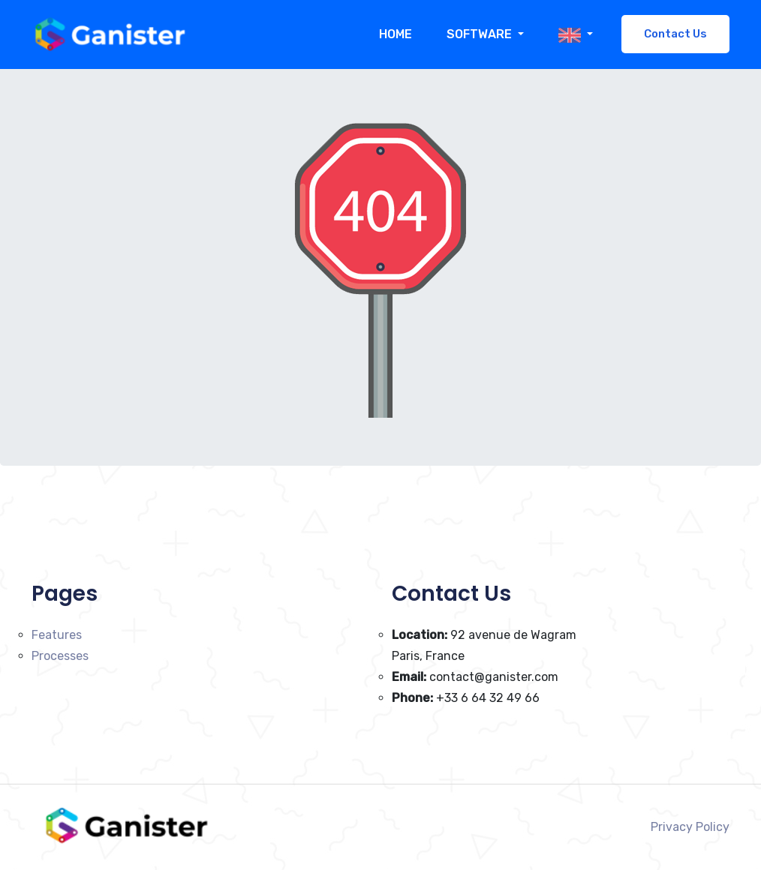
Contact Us (675, 33)
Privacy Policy (690, 827)
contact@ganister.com (475, 677)
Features (57, 635)
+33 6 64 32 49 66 (466, 698)
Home (395, 34)
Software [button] (481, 34)
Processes (60, 656)
